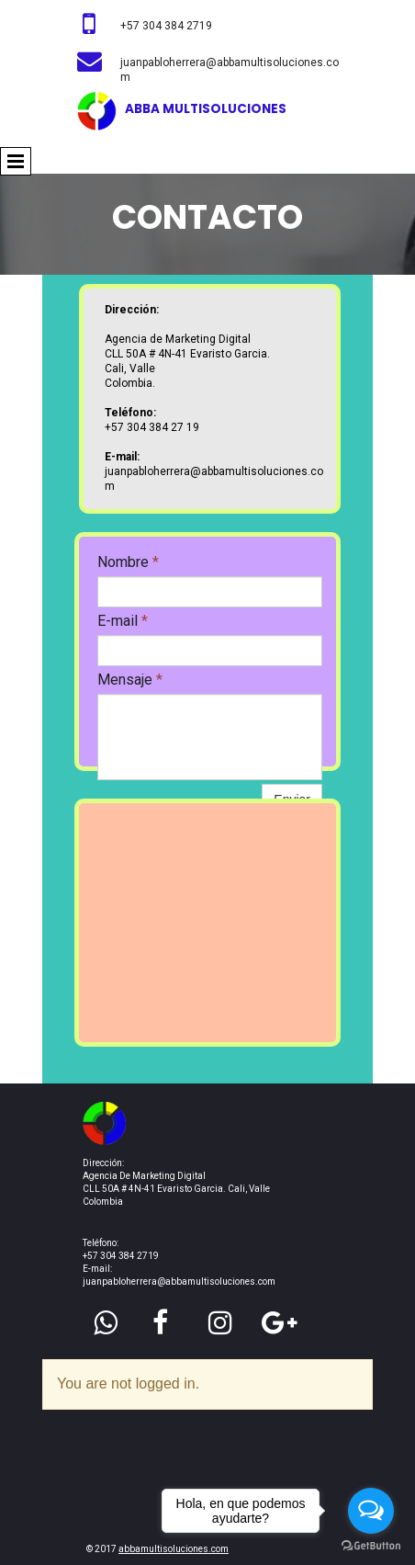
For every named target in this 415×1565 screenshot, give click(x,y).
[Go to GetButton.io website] (371, 1546)
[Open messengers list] (371, 1511)
